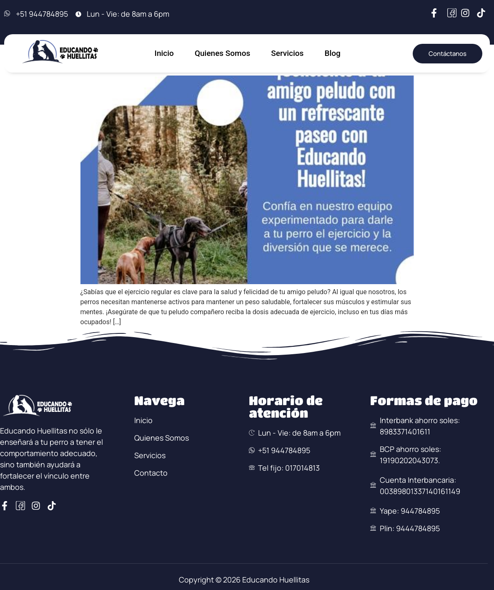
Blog (332, 53)
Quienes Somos (222, 53)
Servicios (287, 53)
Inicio (164, 53)
